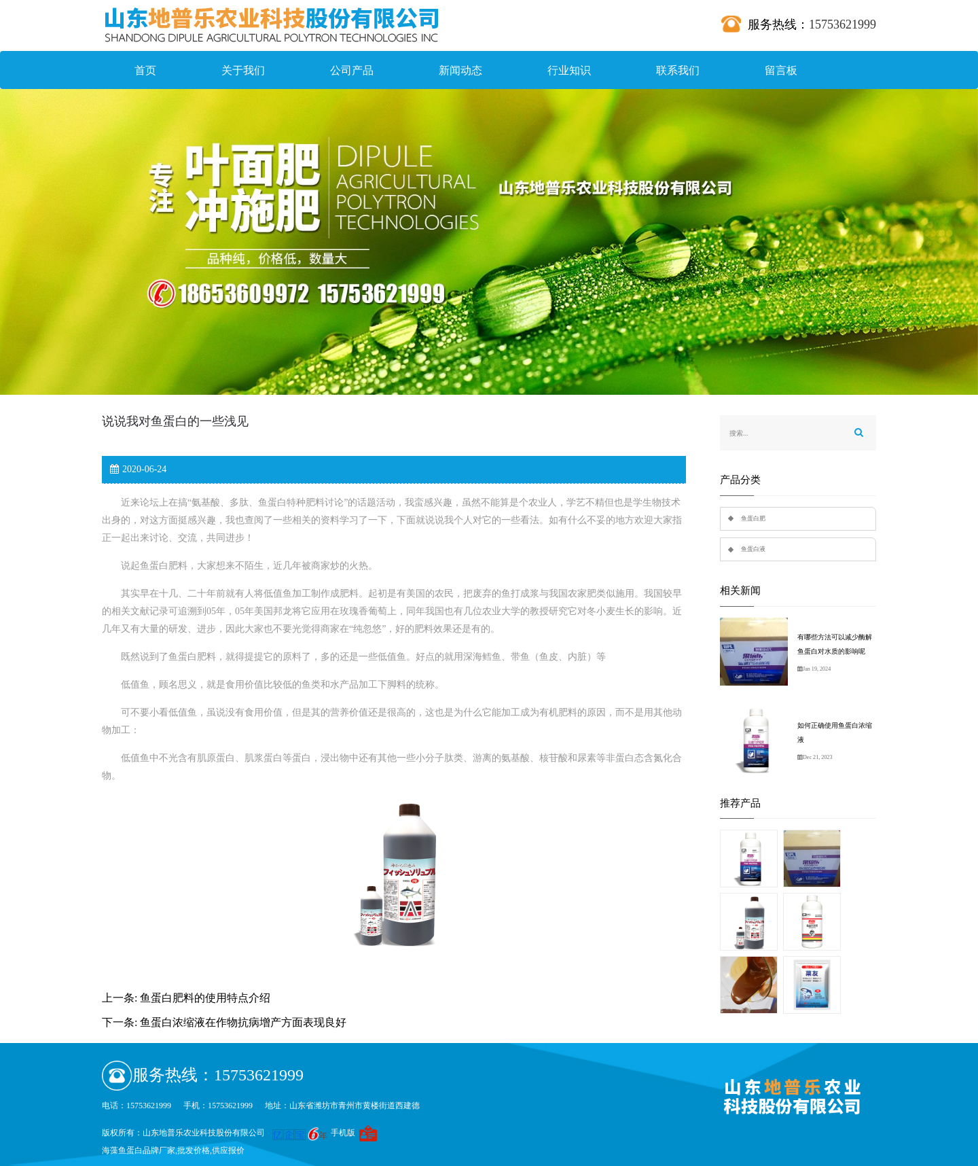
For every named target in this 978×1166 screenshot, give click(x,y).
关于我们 (243, 70)
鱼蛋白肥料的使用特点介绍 (205, 998)
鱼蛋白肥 (753, 518)
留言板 (781, 70)
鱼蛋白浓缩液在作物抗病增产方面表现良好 (243, 1022)
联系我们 (678, 70)
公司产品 (352, 70)
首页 (145, 70)
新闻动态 (460, 70)
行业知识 (569, 70)
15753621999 (842, 24)
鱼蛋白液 (753, 549)
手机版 (343, 1132)
